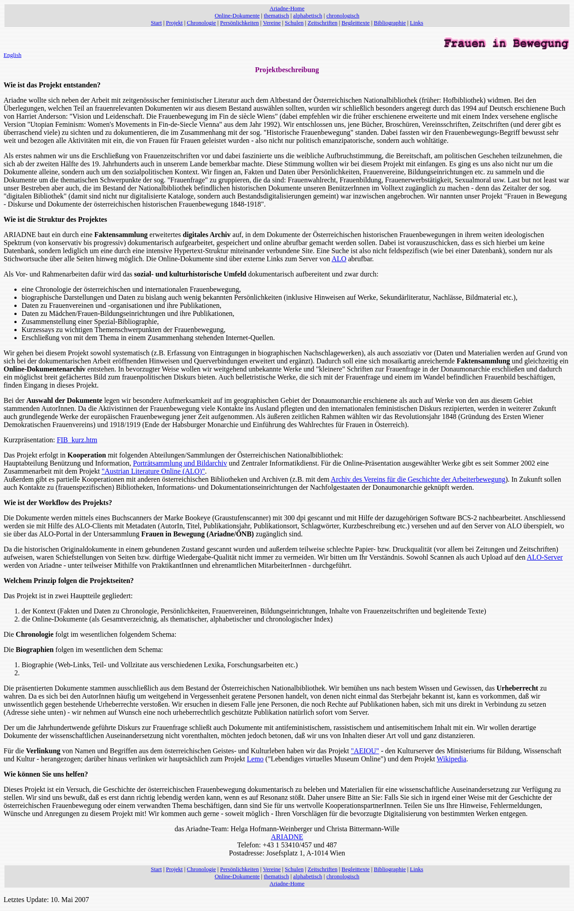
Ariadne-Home (287, 8)
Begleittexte (356, 22)
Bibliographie (390, 22)
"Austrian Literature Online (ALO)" (153, 471)
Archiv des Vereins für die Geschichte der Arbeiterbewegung (418, 479)
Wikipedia (451, 759)
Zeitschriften (322, 22)
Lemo (255, 759)
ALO (338, 259)
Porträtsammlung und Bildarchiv (180, 463)
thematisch (276, 15)
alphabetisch (307, 15)
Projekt (174, 22)
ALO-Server (545, 557)
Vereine (272, 22)
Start (156, 22)
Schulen (294, 22)
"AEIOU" (365, 751)
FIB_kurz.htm (77, 440)
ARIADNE (287, 837)
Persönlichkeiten (239, 22)
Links (416, 22)
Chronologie (201, 22)
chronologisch (343, 15)
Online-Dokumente (237, 15)
